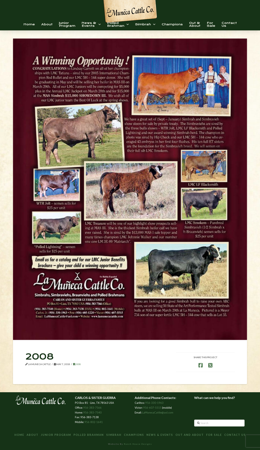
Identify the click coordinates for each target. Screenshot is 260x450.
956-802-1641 (93, 422)
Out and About (190, 434)
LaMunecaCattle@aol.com (157, 412)
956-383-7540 (92, 412)
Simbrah (113, 434)
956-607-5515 (152, 407)
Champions (134, 434)
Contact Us (235, 434)
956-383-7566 (92, 407)
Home (19, 434)
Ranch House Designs (138, 444)
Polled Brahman (89, 434)
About (32, 434)
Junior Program (56, 434)
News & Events (159, 434)
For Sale (214, 434)
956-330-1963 (154, 402)
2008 (77, 364)
